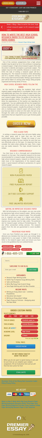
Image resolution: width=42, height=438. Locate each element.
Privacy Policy (10, 383)
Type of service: (9, 320)
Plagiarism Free (16, 405)
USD (10, 316)
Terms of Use (13, 381)
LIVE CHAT (35, 253)
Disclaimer (5, 381)
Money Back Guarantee (25, 381)
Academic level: (9, 332)
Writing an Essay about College (17, 298)
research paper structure (11, 249)
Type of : (9, 324)
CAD (32, 316)
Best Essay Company (28, 405)
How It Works (12, 401)
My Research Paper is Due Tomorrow (23, 407)
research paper (8, 246)
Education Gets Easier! (14, 296)
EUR (15, 316)
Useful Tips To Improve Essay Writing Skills (21, 280)
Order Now (21, 346)
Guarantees (10, 403)
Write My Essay (22, 401)
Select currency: (10, 314)
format (18, 246)
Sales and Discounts (13, 282)
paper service (26, 249)
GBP (21, 316)
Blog (14, 24)
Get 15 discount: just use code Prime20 (21, 8)
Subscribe (32, 270)
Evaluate (21, 372)
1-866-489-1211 (23, 11)
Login (21, 3)
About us (5, 401)
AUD (26, 316)
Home (9, 24)
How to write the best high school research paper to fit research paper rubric (23, 27)
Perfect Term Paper (28, 403)
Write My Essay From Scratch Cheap (18, 284)
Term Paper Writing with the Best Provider (21, 286)
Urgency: (7, 336)
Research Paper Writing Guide (26, 42)
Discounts (18, 403)
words (13, 328)
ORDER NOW (8, 3)
